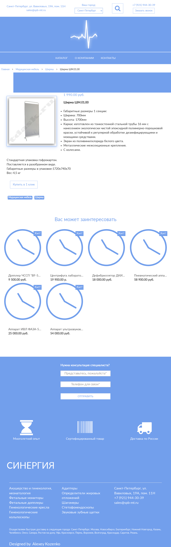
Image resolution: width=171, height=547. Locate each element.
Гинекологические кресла (29, 507)
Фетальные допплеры (26, 502)
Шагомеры (70, 502)
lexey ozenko (46, 544)
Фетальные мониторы (26, 498)
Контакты (108, 58)
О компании (84, 58)
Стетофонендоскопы (78, 507)
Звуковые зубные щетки (80, 512)
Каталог (61, 58)
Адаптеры (69, 488)
